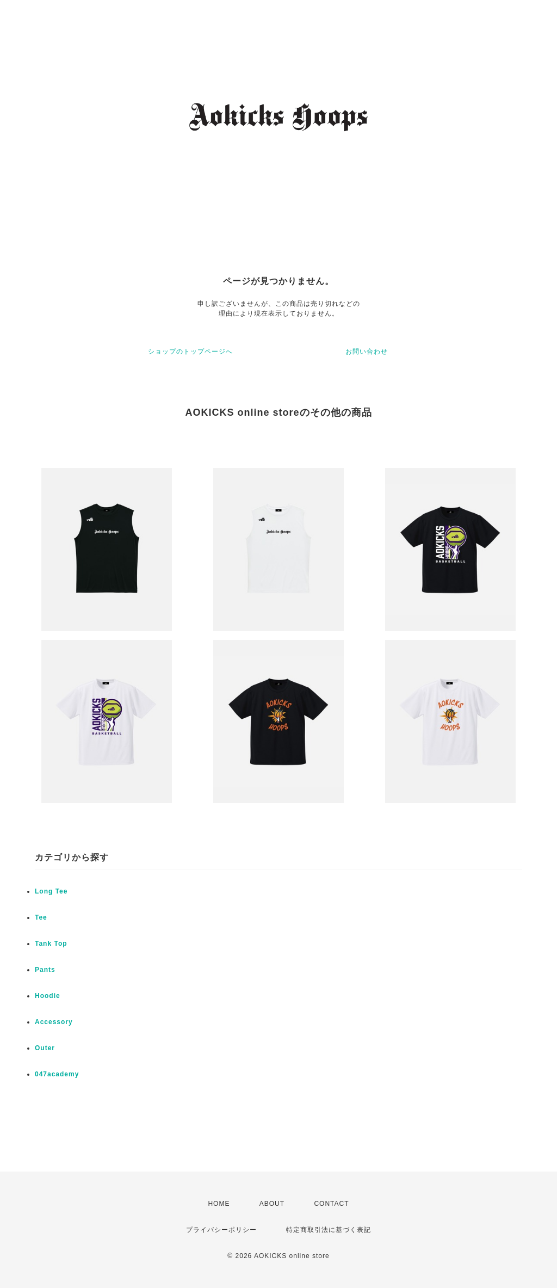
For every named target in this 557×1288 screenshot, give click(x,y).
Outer (45, 1048)
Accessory (54, 1022)
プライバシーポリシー (221, 1230)
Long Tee (51, 891)
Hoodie (47, 996)
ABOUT (271, 1203)
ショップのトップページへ (190, 351)
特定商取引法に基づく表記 (328, 1230)
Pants (45, 969)
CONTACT (331, 1203)
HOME (219, 1203)
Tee (41, 917)
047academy (57, 1074)
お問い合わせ (366, 351)
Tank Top (51, 943)
